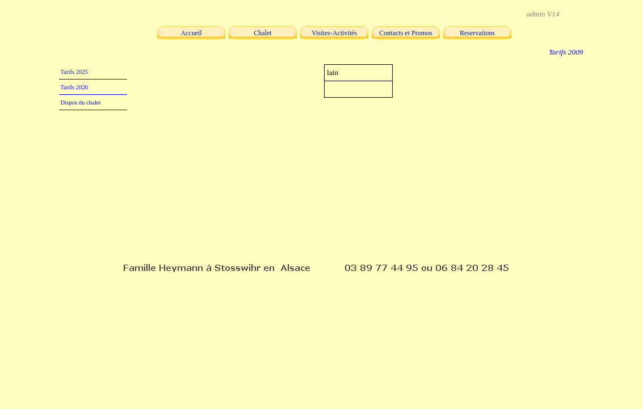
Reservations (477, 33)
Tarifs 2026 (75, 87)
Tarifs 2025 (75, 72)
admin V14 (542, 14)
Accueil (190, 33)
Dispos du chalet (81, 102)
